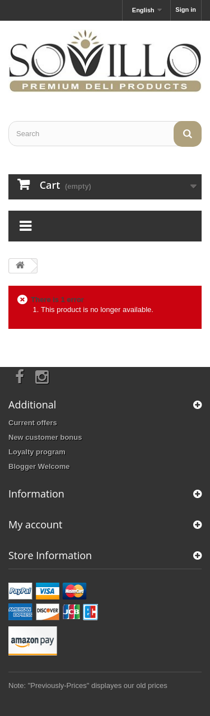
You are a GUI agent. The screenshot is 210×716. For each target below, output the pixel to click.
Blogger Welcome (39, 466)
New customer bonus (45, 437)
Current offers (32, 423)
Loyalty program (37, 452)
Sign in (185, 9)
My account (35, 524)
